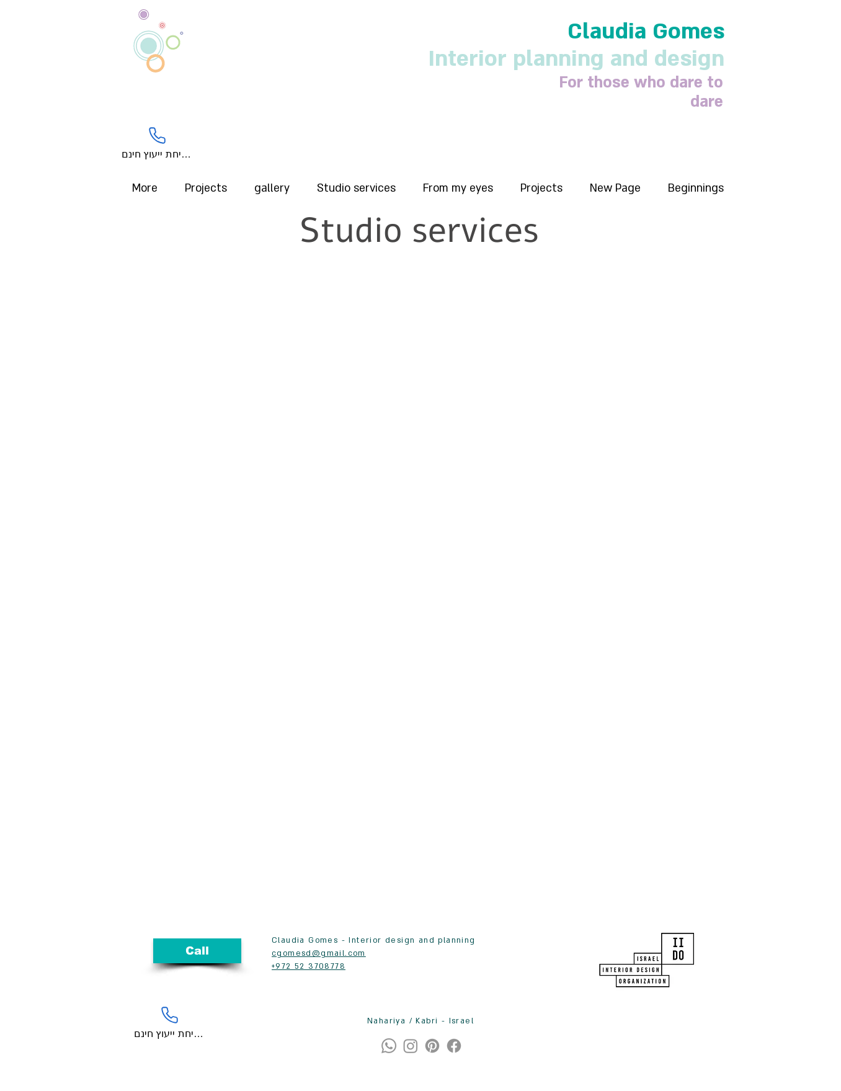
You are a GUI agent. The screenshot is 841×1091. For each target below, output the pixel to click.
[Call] (197, 950)
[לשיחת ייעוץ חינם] (157, 143)
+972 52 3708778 (308, 966)
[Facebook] (454, 1045)
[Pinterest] (432, 1045)
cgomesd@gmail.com (319, 953)
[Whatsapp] (389, 1045)
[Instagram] (410, 1045)
